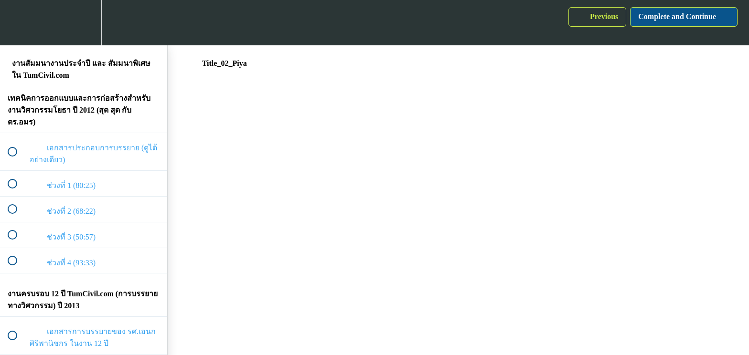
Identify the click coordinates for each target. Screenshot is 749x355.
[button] (17, 22)
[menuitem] (83, 22)
